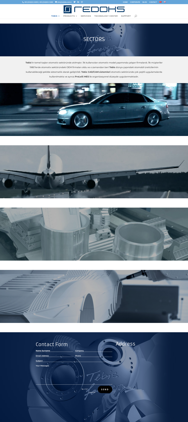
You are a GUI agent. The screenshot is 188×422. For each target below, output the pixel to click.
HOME (125, 2)
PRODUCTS (69, 16)
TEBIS (54, 16)
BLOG (144, 2)
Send (105, 389)
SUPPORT (126, 16)
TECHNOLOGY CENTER (106, 16)
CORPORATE (135, 2)
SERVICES (86, 16)
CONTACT (153, 2)
